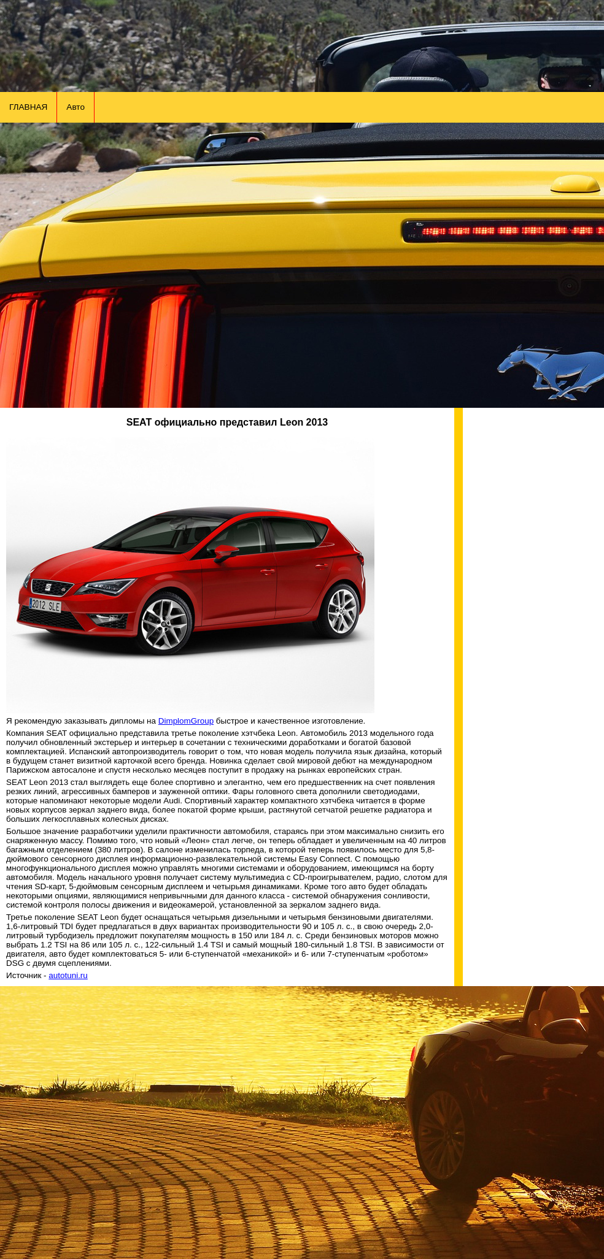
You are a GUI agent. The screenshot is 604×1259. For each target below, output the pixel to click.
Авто (75, 107)
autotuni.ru (68, 975)
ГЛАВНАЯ (28, 107)
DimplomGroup (186, 720)
